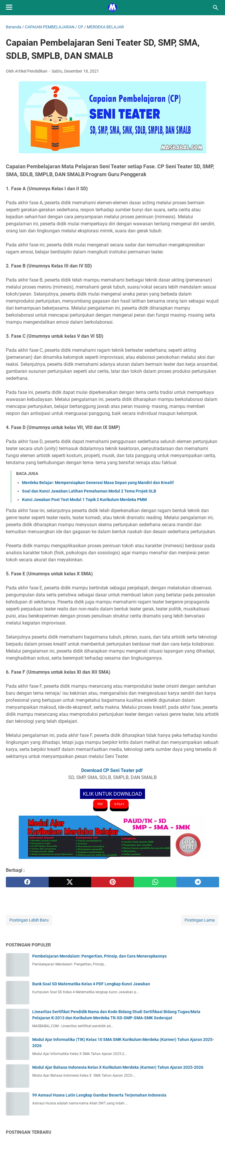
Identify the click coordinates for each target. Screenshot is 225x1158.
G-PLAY (119, 804)
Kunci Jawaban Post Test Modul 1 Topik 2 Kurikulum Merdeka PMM (84, 499)
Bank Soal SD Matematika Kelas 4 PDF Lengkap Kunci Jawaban (91, 984)
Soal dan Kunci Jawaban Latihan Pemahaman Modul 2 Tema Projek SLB (89, 491)
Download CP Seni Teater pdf (112, 770)
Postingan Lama (200, 920)
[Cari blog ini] (215, 7)
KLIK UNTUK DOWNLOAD (112, 794)
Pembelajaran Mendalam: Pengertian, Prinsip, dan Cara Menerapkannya (99, 956)
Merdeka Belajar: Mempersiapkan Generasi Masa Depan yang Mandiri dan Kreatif (98, 482)
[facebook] (27, 882)
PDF (100, 804)
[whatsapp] (155, 882)
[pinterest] (112, 882)
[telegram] (197, 882)
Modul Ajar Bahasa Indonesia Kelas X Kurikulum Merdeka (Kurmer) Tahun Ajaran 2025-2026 (117, 1067)
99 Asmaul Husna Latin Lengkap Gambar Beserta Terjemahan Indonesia (99, 1095)
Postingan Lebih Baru (29, 920)
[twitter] (70, 882)
